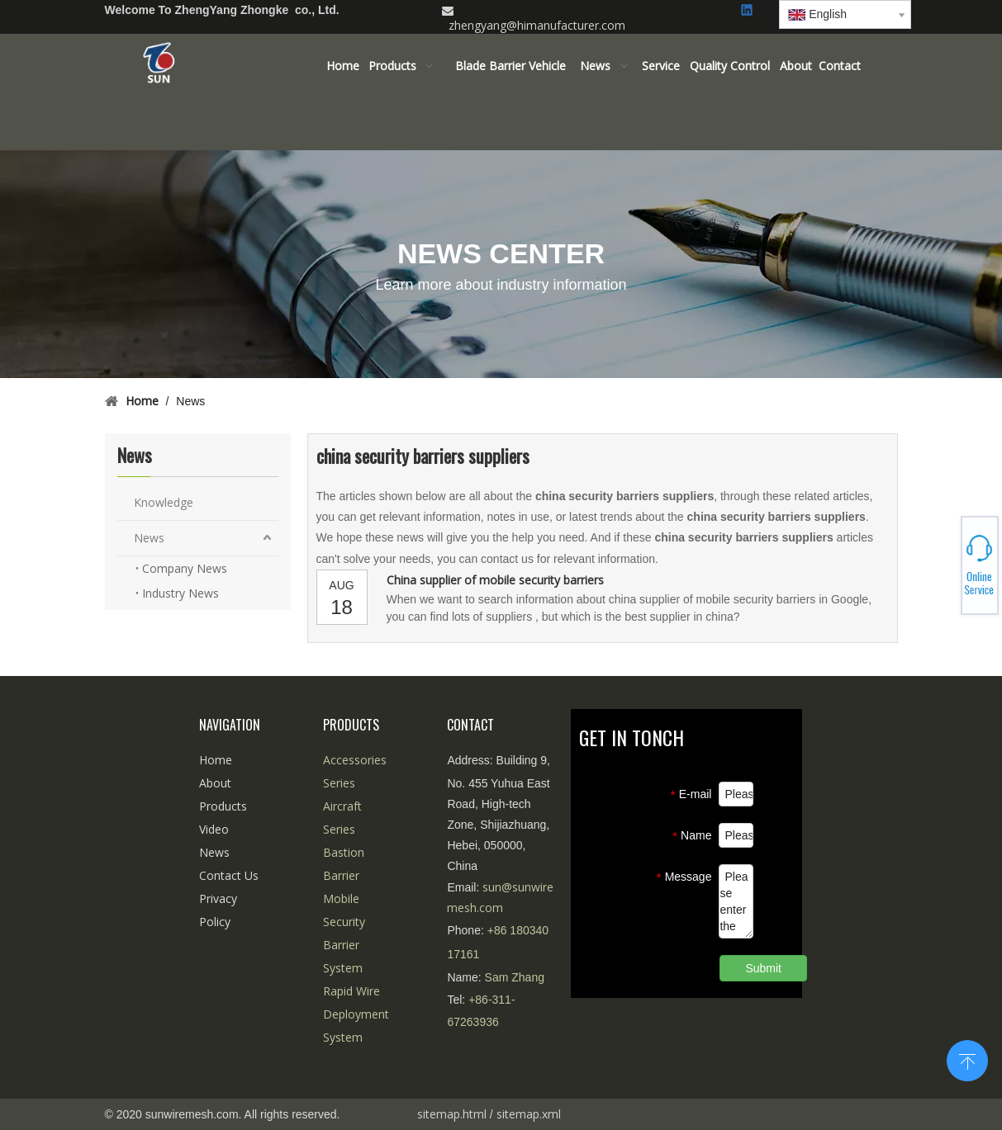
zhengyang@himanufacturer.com (537, 25)
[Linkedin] (748, 11)
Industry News (180, 593)
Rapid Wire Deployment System (356, 1014)
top (967, 1059)
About (215, 783)
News (149, 538)
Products (223, 806)
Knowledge (163, 502)
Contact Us (229, 875)
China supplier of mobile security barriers (495, 580)
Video (214, 829)
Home (215, 760)
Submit (763, 968)
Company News (184, 568)
